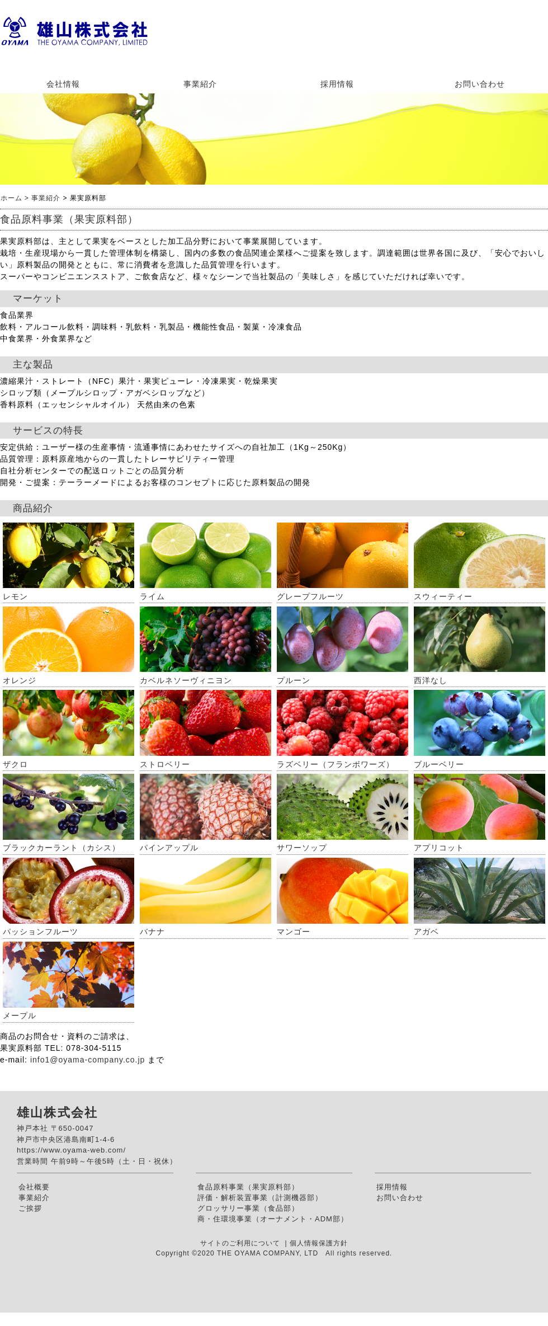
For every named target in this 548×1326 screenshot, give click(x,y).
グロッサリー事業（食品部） (248, 1208)
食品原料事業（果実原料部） (248, 1187)
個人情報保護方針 (319, 1243)
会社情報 (63, 83)
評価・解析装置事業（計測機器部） (260, 1197)
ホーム (11, 198)
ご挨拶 (30, 1208)
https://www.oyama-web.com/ (71, 1150)
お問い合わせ (480, 83)
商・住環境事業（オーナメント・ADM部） (272, 1219)
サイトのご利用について (241, 1243)
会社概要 (34, 1187)
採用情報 (337, 83)
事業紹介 (200, 83)
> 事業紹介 (41, 198)
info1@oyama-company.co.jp (87, 1059)
